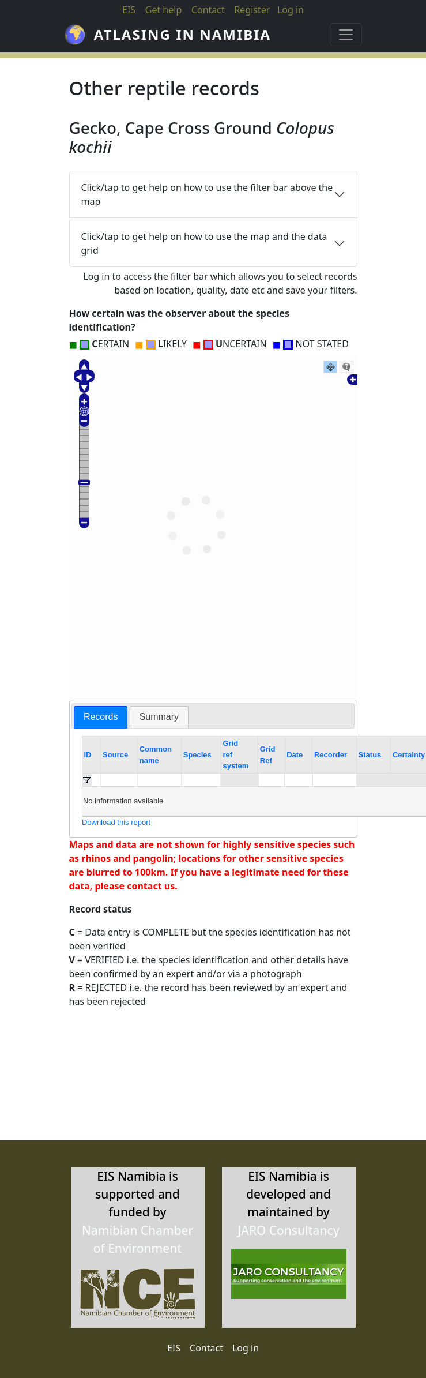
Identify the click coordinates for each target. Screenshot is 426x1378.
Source (115, 754)
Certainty (409, 754)
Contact (208, 9)
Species (197, 754)
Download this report (116, 822)
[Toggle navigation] (346, 34)
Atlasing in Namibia (183, 34)
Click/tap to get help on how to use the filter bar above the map (207, 194)
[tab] (101, 717)
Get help (163, 9)
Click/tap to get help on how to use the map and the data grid (204, 243)
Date (294, 754)
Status (370, 754)
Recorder (330, 754)
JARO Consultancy (288, 1230)
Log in (245, 1348)
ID (87, 754)
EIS (128, 9)
